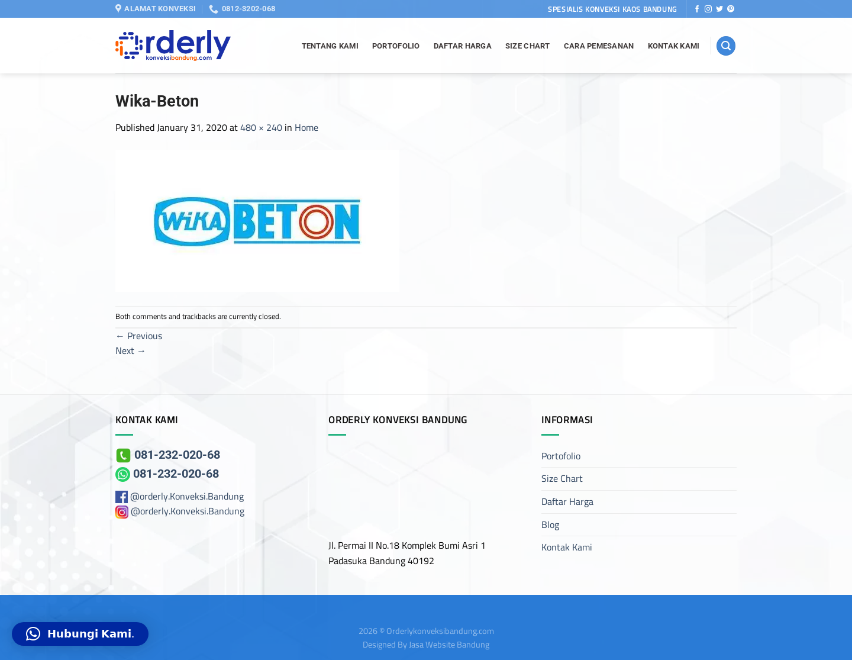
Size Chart (527, 45)
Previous (138, 336)
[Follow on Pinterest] (730, 9)
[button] (80, 634)
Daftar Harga (463, 45)
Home (306, 127)
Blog (550, 524)
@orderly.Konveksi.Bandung (187, 496)
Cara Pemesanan (599, 45)
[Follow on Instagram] (708, 9)
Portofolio (396, 45)
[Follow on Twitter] (719, 9)
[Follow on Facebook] (697, 9)
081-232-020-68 (167, 454)
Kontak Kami (674, 45)
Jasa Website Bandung (449, 644)
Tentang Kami (330, 45)
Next (130, 350)
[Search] (726, 46)
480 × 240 (261, 127)
